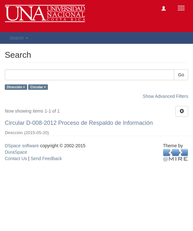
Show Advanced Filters (165, 96)
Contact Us (16, 158)
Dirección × (16, 87)
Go (181, 74)
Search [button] (19, 37)
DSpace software (22, 145)
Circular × (38, 87)
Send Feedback (46, 158)
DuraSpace (16, 152)
